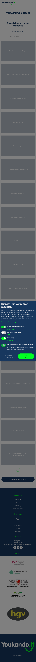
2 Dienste (10, 335)
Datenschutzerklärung (8, 322)
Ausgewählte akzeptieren (9, 356)
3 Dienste (10, 329)
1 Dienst (10, 340)
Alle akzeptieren (26, 356)
